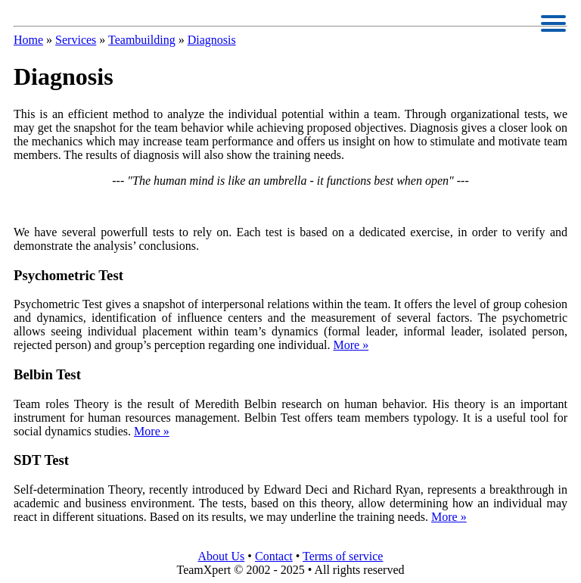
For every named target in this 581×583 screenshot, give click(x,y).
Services (75, 39)
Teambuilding (142, 39)
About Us (221, 556)
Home (28, 39)
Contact (274, 556)
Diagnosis (212, 39)
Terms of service (343, 556)
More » (351, 344)
